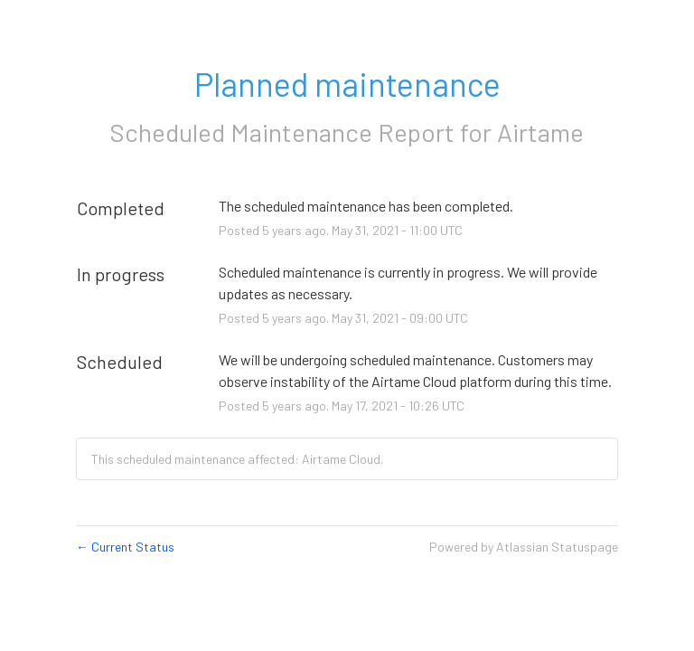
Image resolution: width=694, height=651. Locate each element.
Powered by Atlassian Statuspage (523, 546)
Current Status (125, 546)
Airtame (540, 132)
